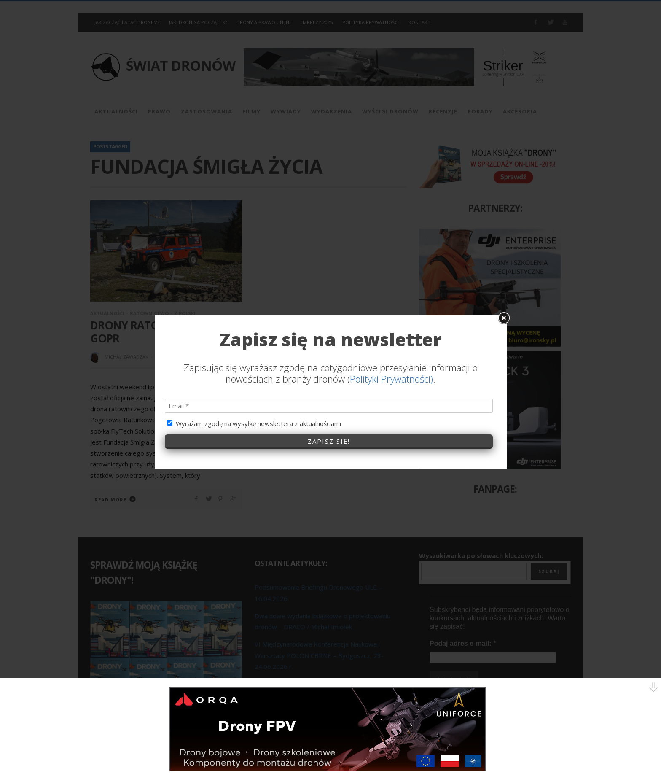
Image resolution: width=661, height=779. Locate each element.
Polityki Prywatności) (391, 322)
